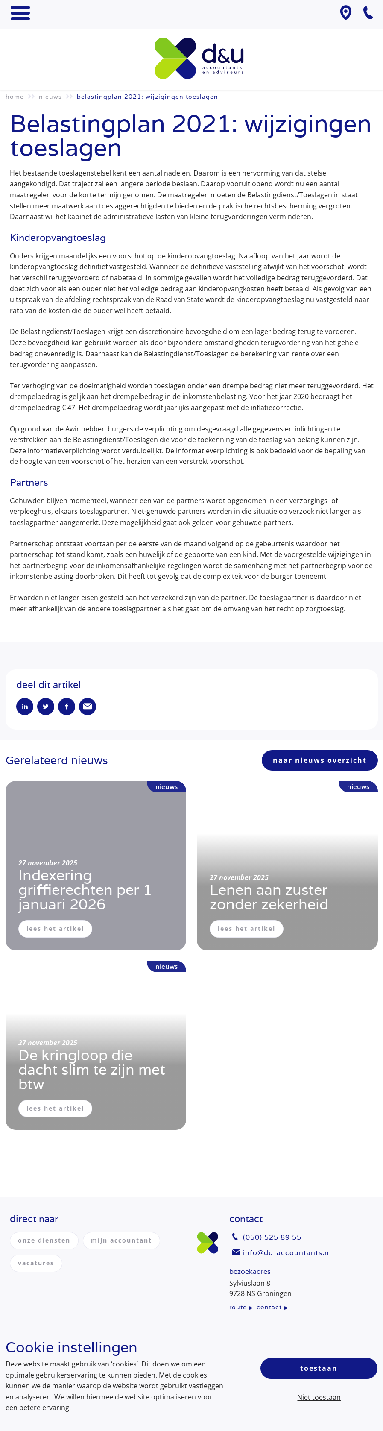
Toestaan (319, 1368)
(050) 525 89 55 (272, 1237)
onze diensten (44, 1240)
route (238, 1307)
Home (15, 96)
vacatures (36, 1263)
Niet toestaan (319, 1397)
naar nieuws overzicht (320, 760)
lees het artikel (55, 928)
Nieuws (50, 96)
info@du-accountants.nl (287, 1252)
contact (269, 1307)
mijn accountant (121, 1240)
